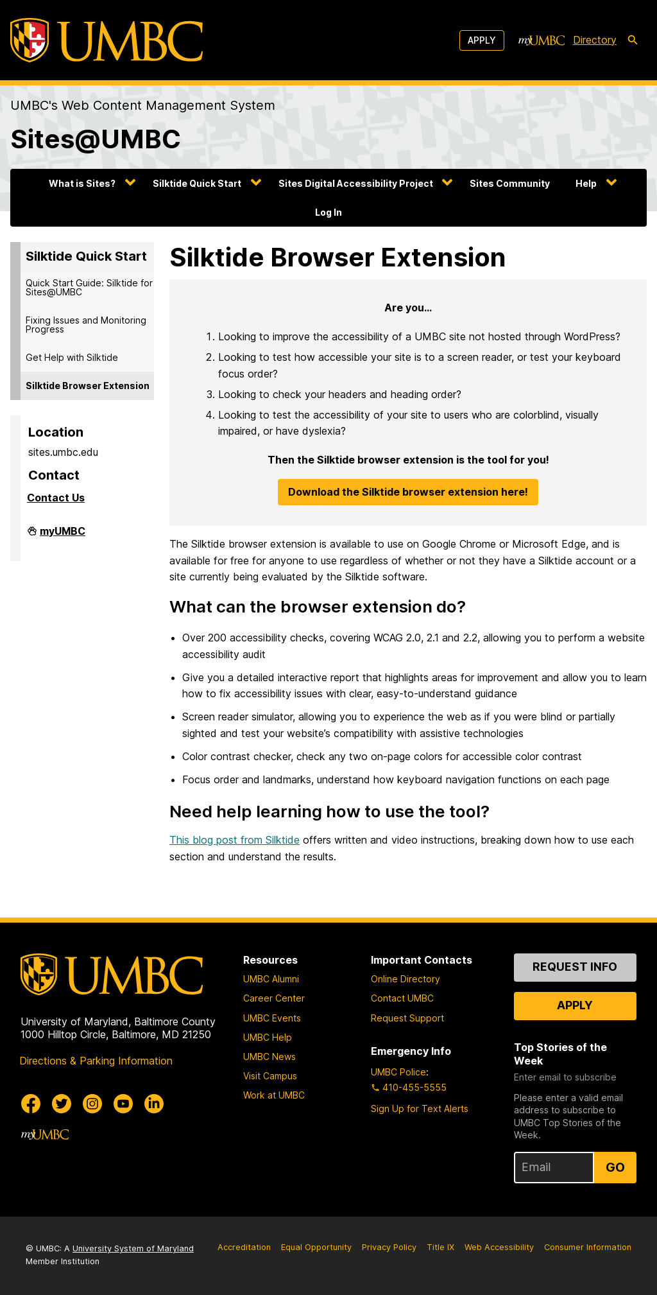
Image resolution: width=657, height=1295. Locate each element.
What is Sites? (82, 183)
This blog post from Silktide (234, 839)
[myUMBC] (541, 40)
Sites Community (510, 183)
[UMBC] (106, 40)
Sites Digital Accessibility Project (355, 183)
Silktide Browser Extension (87, 385)
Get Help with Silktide (72, 357)
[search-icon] (633, 40)
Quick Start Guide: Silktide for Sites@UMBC (89, 287)
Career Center (274, 998)
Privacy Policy (389, 1247)
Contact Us (56, 497)
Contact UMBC (402, 998)
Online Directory (405, 978)
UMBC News (269, 1056)
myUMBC (62, 534)
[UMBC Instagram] (92, 1104)
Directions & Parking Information (96, 1060)
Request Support (407, 1018)
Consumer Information (587, 1247)
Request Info (575, 966)
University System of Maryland (133, 1248)
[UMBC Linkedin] (154, 1104)
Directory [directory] (594, 39)
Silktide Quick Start (197, 183)
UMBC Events (272, 1018)
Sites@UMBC (95, 139)
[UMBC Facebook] (31, 1104)
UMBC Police (398, 1071)
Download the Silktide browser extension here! (408, 491)
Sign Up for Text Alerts (419, 1108)
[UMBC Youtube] (123, 1104)
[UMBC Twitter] (61, 1104)
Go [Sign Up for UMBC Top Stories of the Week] (615, 1167)
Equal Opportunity (316, 1247)
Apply (482, 40)
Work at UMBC (274, 1095)
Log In (328, 212)
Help (586, 183)
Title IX (440, 1247)
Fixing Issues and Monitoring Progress (86, 325)
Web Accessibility (499, 1247)
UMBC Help (267, 1037)
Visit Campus (270, 1075)
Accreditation (244, 1247)
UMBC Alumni (271, 978)
